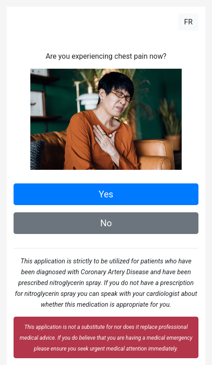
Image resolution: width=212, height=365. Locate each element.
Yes (106, 194)
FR (188, 22)
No (106, 223)
